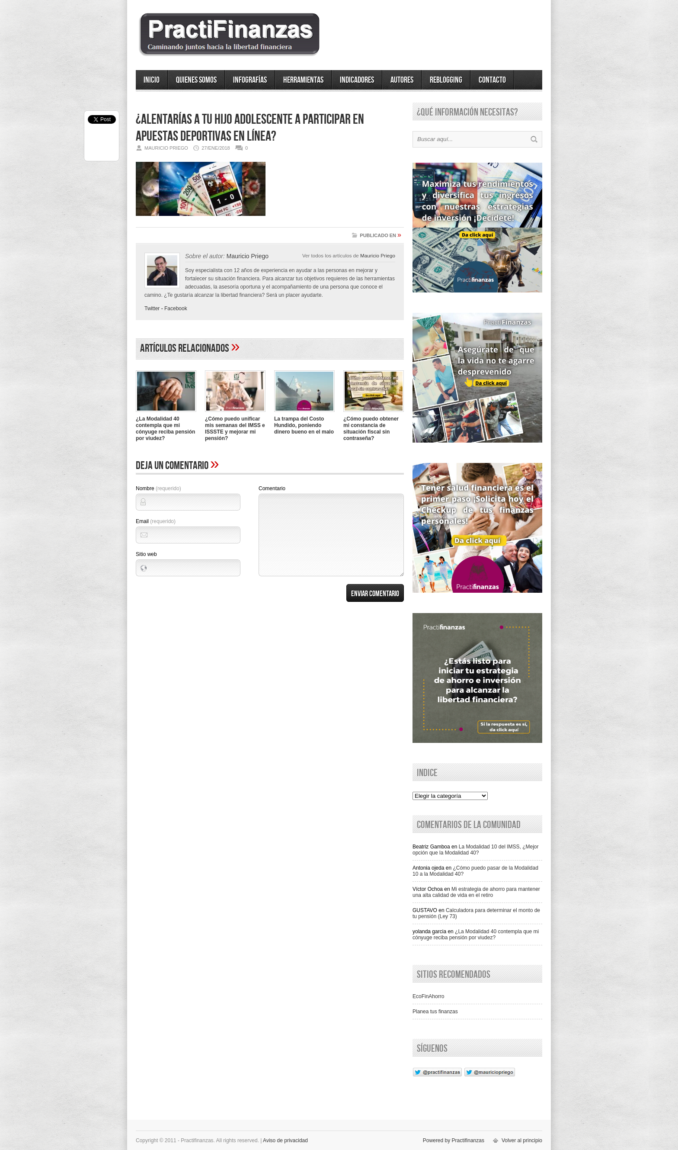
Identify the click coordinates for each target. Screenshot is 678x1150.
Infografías (250, 80)
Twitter (152, 308)
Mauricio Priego (377, 255)
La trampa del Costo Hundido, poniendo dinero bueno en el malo (304, 425)
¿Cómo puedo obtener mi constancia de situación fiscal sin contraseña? (371, 428)
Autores (401, 80)
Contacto (492, 80)
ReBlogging (446, 80)
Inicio (152, 80)
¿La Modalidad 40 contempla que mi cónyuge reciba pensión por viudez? (165, 428)
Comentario (272, 488)
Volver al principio (522, 1140)
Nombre (158, 488)
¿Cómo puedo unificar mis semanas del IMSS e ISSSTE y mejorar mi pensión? (235, 428)
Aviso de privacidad (285, 1140)
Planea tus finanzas (435, 1012)
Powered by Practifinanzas (453, 1140)
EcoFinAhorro (428, 996)
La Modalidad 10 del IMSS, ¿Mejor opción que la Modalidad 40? (476, 850)
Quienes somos (196, 80)
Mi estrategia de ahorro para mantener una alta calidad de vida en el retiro (476, 892)
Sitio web (146, 554)
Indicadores (357, 80)
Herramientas (303, 80)
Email (156, 521)
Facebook (175, 308)
